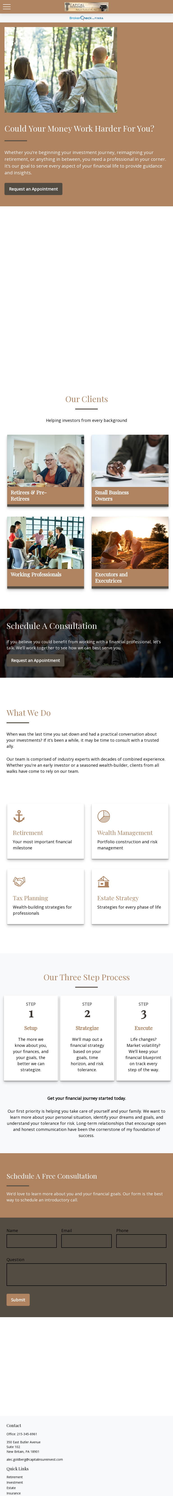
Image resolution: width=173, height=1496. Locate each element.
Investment (15, 1482)
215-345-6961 (27, 1434)
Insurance (14, 1493)
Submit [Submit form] (18, 1300)
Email (66, 1230)
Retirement (15, 1477)
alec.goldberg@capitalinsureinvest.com (35, 1459)
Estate (11, 1488)
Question (15, 1259)
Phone (122, 1230)
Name (12, 1230)
